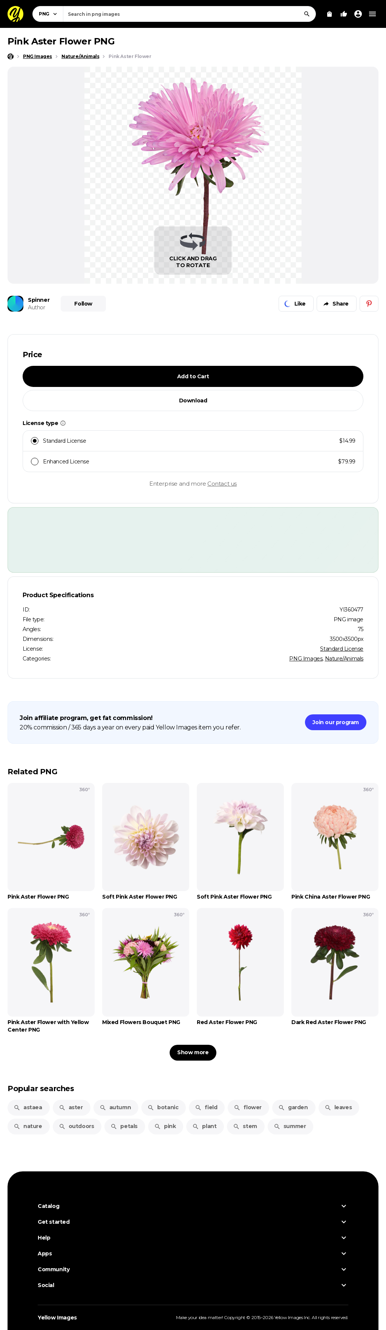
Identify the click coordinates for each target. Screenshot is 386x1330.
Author (36, 307)
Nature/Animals (344, 658)
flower (248, 1107)
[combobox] (189, 13)
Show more (192, 1052)
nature (28, 1126)
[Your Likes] (344, 14)
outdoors (76, 1126)
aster (71, 1107)
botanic (162, 1107)
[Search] (306, 13)
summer (290, 1126)
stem (245, 1126)
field (206, 1107)
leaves (338, 1107)
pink (165, 1126)
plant (204, 1126)
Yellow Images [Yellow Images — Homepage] (57, 1317)
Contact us (222, 483)
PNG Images (305, 658)
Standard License (341, 648)
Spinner (38, 300)
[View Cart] (329, 14)
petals (124, 1126)
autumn (115, 1107)
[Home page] (11, 57)
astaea (28, 1107)
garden (293, 1107)
